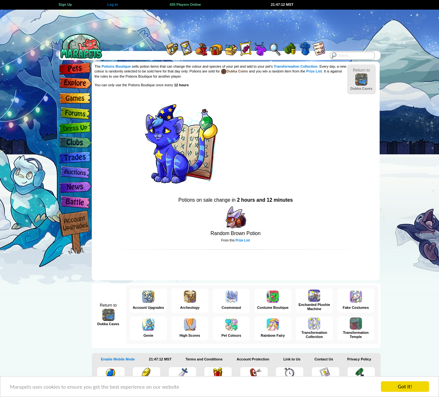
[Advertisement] (214, 24)
